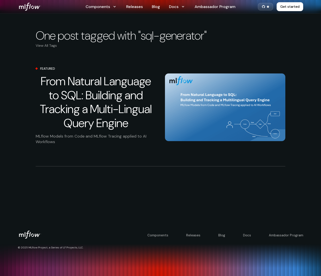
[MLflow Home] (52, 7)
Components (101, 6)
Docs (177, 6)
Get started (290, 6)
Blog (156, 6)
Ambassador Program (215, 6)
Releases (134, 6)
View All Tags (46, 45)
